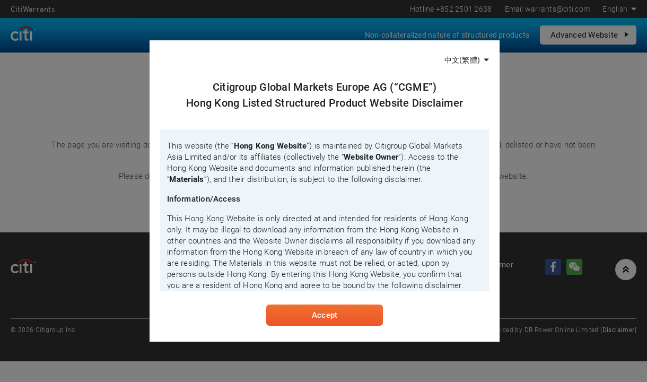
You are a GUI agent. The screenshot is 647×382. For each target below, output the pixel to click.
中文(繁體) (462, 60)
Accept (324, 315)
